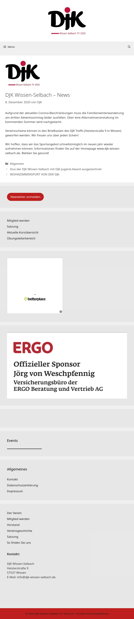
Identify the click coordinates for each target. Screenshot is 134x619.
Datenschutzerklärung (22, 485)
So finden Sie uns (19, 543)
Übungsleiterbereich (21, 238)
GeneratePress (100, 613)
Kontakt (12, 479)
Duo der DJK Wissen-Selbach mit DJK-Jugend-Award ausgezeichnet (56, 169)
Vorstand (13, 525)
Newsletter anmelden (25, 197)
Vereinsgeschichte (19, 531)
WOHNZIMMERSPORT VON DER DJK (34, 174)
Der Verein (14, 513)
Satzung (12, 226)
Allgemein (17, 164)
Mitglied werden (18, 220)
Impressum (15, 491)
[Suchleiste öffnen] (129, 46)
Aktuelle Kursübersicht (22, 232)
